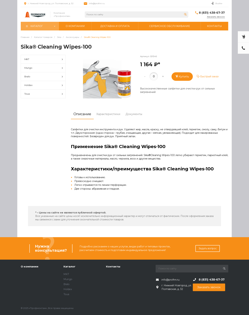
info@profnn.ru (97, 3)
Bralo (43, 76)
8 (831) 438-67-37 (212, 12)
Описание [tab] (82, 114)
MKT (43, 59)
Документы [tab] (134, 114)
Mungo (43, 68)
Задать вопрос (208, 248)
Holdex (43, 85)
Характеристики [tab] (108, 114)
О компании (29, 266)
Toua (43, 94)
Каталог (69, 266)
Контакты (113, 266)
